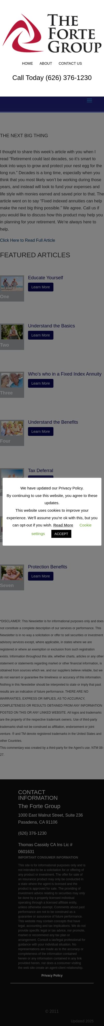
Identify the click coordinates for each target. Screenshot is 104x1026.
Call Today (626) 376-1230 (52, 78)
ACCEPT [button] (61, 534)
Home (27, 63)
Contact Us (70, 63)
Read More (63, 525)
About (46, 63)
